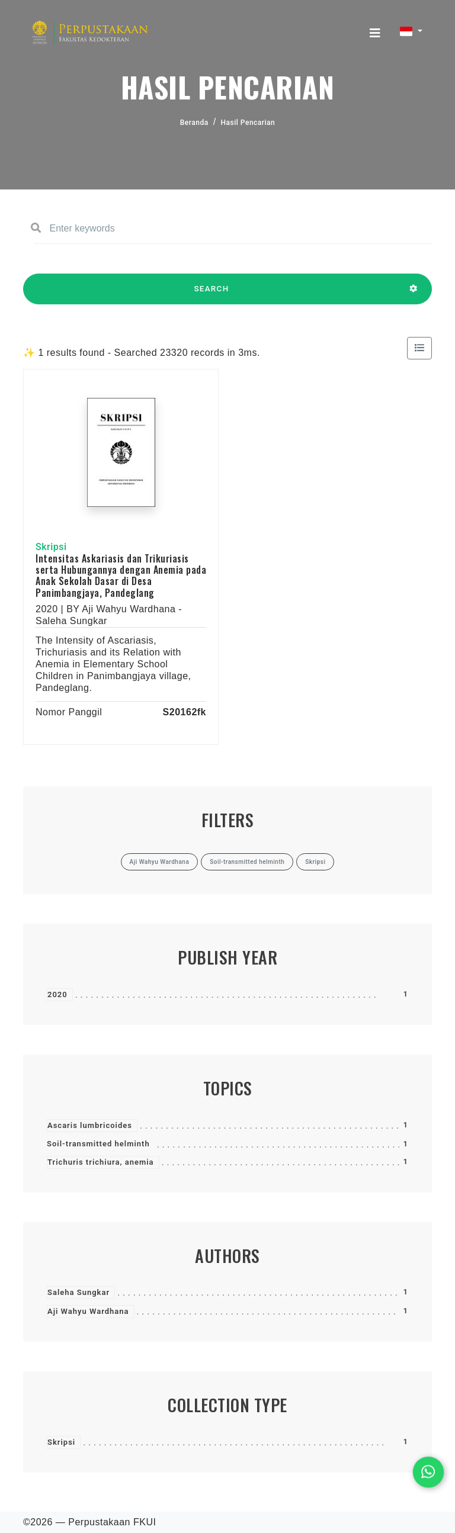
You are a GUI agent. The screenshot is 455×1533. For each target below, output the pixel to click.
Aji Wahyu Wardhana (88, 1311)
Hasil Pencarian (248, 122)
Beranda (194, 122)
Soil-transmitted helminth (98, 1143)
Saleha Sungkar (78, 1292)
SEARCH (211, 294)
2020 (57, 994)
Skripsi (61, 1442)
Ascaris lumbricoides (89, 1125)
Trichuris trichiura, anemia (100, 1162)
